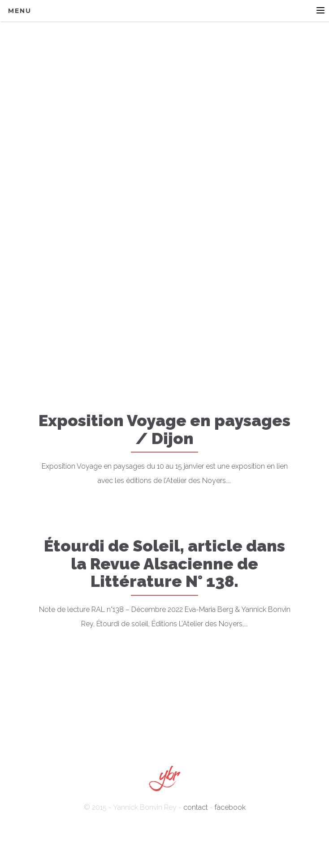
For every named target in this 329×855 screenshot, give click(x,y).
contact (195, 807)
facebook (230, 807)
